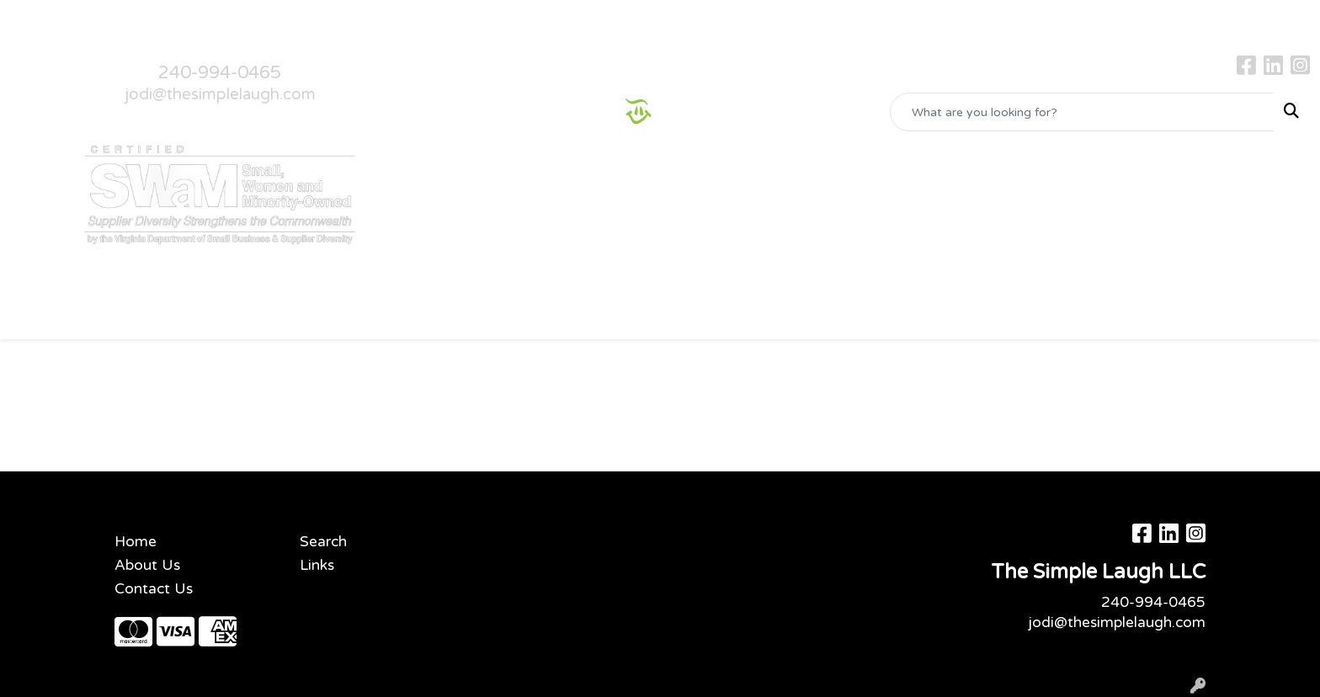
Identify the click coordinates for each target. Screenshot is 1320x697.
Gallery (246, 18)
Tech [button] (889, 318)
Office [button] (822, 318)
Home (35, 18)
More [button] (1030, 318)
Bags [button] (434, 318)
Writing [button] (959, 318)
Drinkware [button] (514, 318)
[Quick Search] (1082, 112)
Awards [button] (363, 318)
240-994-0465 (219, 72)
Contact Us (175, 18)
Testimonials (319, 18)
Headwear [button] (665, 318)
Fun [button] (589, 318)
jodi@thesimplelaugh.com (220, 94)
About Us (97, 18)
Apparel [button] (283, 318)
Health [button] (751, 318)
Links (317, 565)
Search (323, 542)
